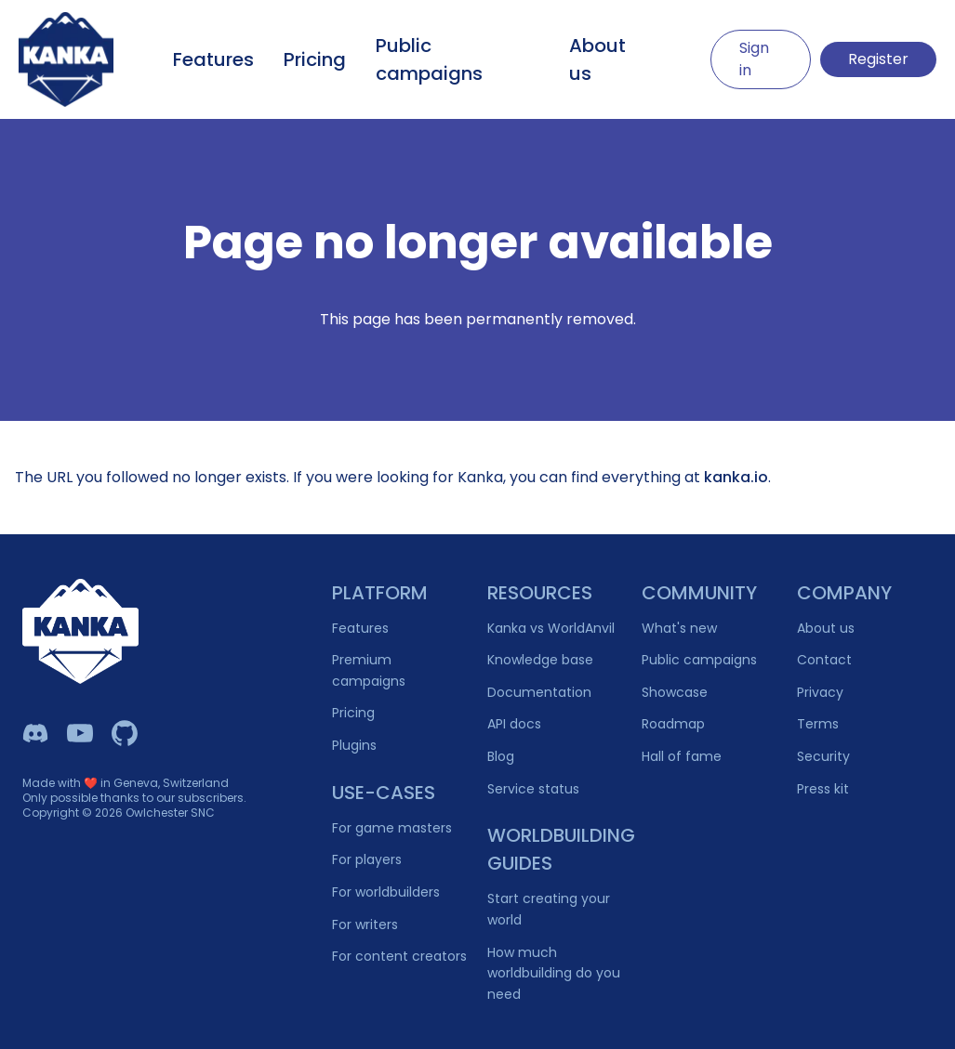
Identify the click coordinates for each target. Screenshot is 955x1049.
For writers (365, 924)
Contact (824, 659)
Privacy (820, 692)
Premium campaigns (368, 670)
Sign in (754, 59)
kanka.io (736, 477)
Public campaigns (429, 59)
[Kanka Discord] (35, 733)
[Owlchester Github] (125, 733)
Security (823, 756)
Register (878, 59)
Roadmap (673, 724)
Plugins (354, 745)
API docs (514, 724)
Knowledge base (540, 659)
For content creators (399, 956)
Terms (818, 724)
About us (597, 59)
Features (213, 59)
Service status (533, 789)
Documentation (539, 692)
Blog (500, 756)
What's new (679, 628)
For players (367, 859)
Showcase (675, 692)
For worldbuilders (386, 892)
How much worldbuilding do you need (553, 973)
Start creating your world (548, 909)
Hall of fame (682, 756)
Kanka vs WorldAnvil (551, 628)
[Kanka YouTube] (80, 733)
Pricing (315, 59)
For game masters (392, 828)
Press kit (823, 789)
